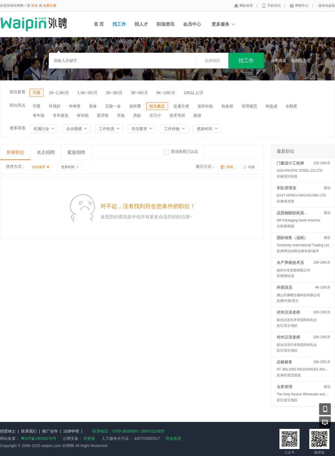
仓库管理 (284, 387)
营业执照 (173, 438)
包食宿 (227, 106)
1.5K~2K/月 (87, 92)
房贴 (137, 115)
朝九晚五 (157, 106)
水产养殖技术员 (290, 262)
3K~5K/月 (139, 92)
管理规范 (249, 106)
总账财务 (284, 362)
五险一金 (113, 106)
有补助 (82, 115)
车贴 (121, 115)
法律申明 (71, 431)
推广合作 (50, 431)
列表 (251, 167)
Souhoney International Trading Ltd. (303, 245)
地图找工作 (300, 60)
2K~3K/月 (114, 92)
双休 (93, 106)
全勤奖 (291, 106)
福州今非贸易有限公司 (293, 270)
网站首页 (247, 6)
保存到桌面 (326, 6)
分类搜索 (278, 60)
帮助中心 (302, 6)
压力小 (155, 115)
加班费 (135, 106)
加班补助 (205, 106)
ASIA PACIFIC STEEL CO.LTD (299, 171)
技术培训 (177, 115)
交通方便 (181, 106)
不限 (36, 92)
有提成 (271, 106)
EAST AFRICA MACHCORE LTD (301, 195)
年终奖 (75, 106)
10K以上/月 (194, 92)
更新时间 (68, 167)
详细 (229, 167)
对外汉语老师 (288, 312)
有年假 (38, 115)
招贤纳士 (8, 431)
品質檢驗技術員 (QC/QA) (298, 213)
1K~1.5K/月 (59, 92)
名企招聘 (46, 152)
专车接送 (60, 115)
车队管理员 (286, 188)
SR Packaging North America (298, 220)
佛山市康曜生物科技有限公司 (298, 295)
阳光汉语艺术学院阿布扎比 (297, 320)
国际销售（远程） (292, 237)
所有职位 (15, 152)
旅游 (197, 115)
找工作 (119, 24)
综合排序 (38, 167)
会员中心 (192, 24)
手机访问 (274, 6)
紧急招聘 (76, 152)
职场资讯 (165, 24)
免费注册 (49, 6)
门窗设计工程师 (290, 163)
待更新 (88, 438)
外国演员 (284, 287)
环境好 (55, 106)
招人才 (141, 24)
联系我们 (29, 431)
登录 (34, 6)
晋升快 (103, 115)
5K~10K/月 (165, 92)
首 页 (99, 24)
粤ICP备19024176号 (38, 438)
